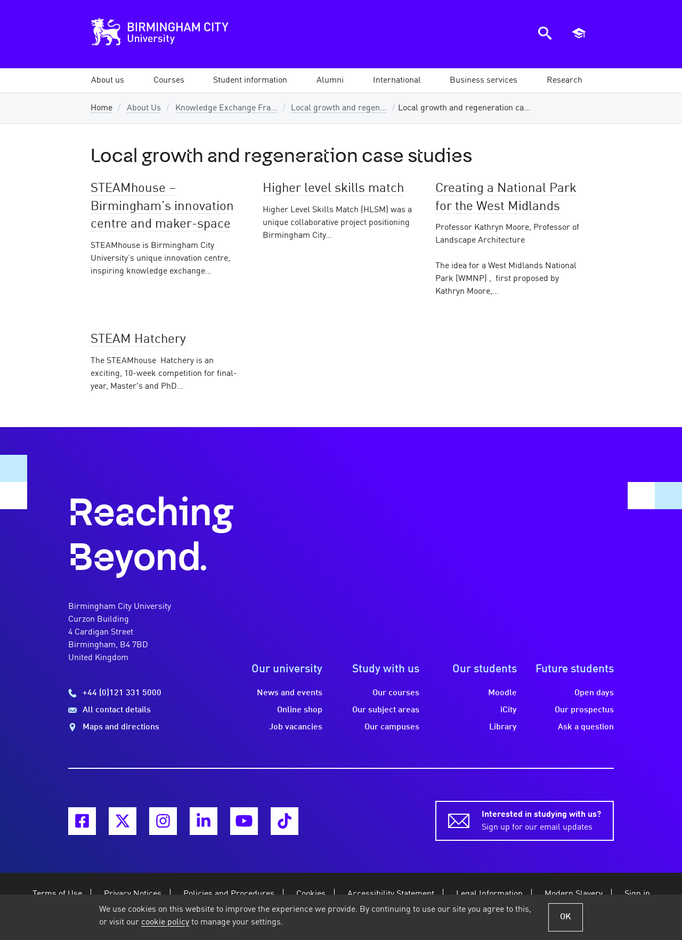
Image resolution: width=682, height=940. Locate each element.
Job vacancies (295, 727)
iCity (508, 710)
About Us (144, 108)
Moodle (502, 693)
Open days (594, 693)
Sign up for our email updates (541, 820)
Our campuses (391, 727)
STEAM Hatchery (138, 339)
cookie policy (165, 922)
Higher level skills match (333, 188)
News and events (289, 693)
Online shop (299, 710)
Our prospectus (584, 710)
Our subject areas (385, 710)
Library (503, 727)
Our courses (395, 693)
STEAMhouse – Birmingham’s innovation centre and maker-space (162, 206)
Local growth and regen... (338, 108)
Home (101, 108)
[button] (107, 80)
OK (565, 917)
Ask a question (586, 727)
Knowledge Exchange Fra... (226, 108)
